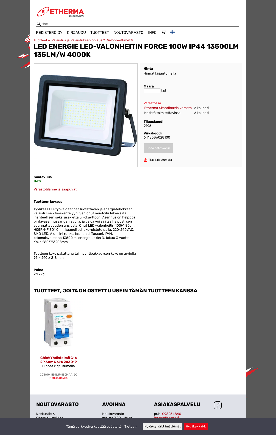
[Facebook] (218, 405)
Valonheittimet (120, 40)
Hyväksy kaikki (196, 426)
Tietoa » (130, 426)
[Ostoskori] (163, 32)
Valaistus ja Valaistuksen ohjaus (78, 40)
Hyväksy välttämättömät (162, 426)
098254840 (171, 414)
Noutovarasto (128, 32)
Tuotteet (99, 32)
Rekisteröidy (49, 32)
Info (152, 32)
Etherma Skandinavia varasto (168, 108)
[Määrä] (152, 90)
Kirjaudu (76, 32)
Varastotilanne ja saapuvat (55, 189)
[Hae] (137, 24)
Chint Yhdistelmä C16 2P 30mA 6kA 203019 (58, 360)
